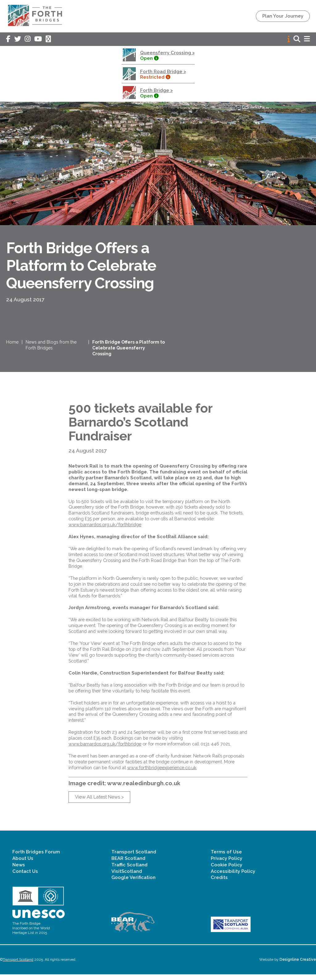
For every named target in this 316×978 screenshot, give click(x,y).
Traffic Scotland (129, 868)
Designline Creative (298, 963)
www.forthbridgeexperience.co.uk (162, 771)
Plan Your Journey (282, 16)
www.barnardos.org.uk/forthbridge (105, 527)
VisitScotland (126, 874)
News (18, 868)
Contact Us (25, 874)
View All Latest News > (99, 800)
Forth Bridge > (156, 90)
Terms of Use (226, 855)
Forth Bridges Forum (36, 855)
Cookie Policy (226, 868)
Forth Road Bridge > (163, 71)
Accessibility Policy (233, 874)
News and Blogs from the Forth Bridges (51, 346)
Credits (219, 881)
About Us (22, 862)
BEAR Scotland (128, 862)
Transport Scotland (133, 855)
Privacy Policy (226, 862)
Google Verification (133, 881)
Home (12, 343)
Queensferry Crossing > (167, 53)
